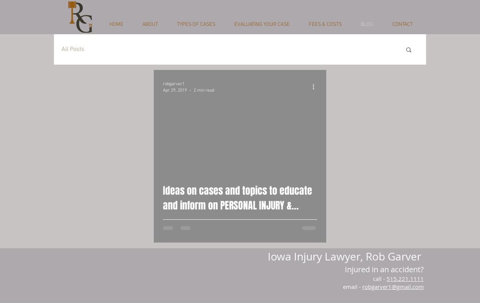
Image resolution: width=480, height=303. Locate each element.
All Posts (73, 49)
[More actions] (316, 86)
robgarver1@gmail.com (393, 286)
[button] (408, 50)
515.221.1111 (405, 278)
